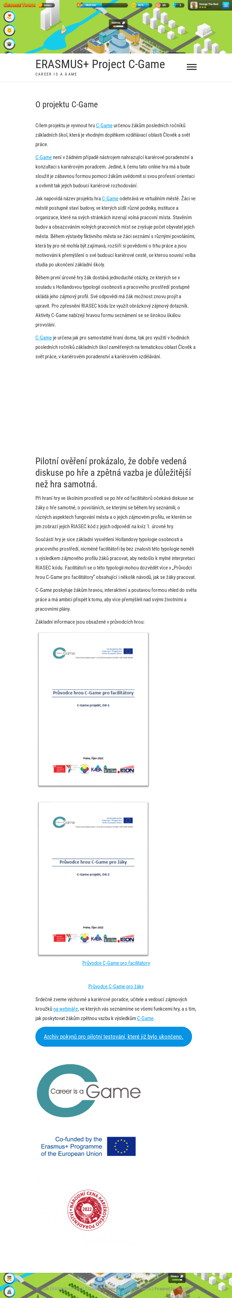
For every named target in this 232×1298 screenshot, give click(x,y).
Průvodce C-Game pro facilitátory (116, 963)
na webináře (65, 1009)
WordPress (187, 1288)
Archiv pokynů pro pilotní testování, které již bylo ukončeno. (113, 1036)
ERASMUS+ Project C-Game (100, 64)
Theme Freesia (138, 1288)
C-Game (104, 125)
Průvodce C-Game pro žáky (116, 986)
